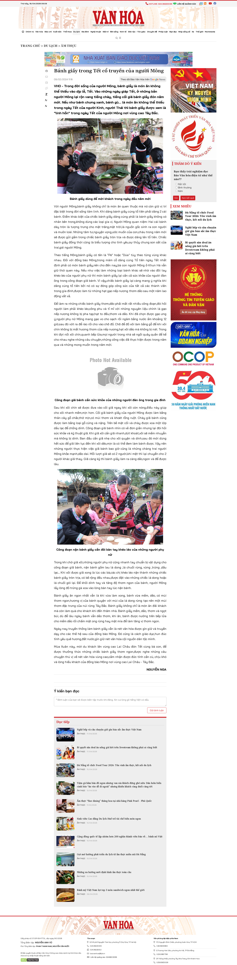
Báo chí (48, 32)
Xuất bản (57, 32)
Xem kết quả (188, 198)
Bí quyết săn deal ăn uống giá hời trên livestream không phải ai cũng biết (117, 747)
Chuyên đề (152, 32)
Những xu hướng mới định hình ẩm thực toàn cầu (104, 872)
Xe (193, 32)
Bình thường (183, 187)
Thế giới (199, 32)
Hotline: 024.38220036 (159, 4)
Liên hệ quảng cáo (184, 4)
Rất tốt (180, 184)
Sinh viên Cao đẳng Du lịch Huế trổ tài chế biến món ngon (109, 819)
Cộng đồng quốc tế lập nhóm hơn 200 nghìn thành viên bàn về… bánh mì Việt (119, 836)
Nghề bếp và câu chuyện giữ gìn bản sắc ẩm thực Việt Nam (109, 729)
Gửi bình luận (157, 710)
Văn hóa (39, 32)
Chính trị (30, 32)
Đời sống (114, 32)
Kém (179, 190)
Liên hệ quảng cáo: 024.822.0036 (102, 957)
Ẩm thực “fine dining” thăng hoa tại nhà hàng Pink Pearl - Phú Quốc (114, 801)
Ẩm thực (81, 734)
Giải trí (106, 32)
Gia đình (85, 32)
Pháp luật (163, 32)
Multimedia (210, 32)
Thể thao (67, 32)
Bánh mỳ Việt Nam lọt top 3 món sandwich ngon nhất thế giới (110, 890)
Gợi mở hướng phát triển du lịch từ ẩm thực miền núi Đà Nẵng (111, 854)
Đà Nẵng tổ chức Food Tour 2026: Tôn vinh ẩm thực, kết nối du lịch (114, 765)
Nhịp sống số (184, 32)
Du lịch (76, 32)
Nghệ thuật (96, 32)
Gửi (176, 198)
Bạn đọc (173, 32)
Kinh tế (123, 32)
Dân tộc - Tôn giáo (136, 32)
